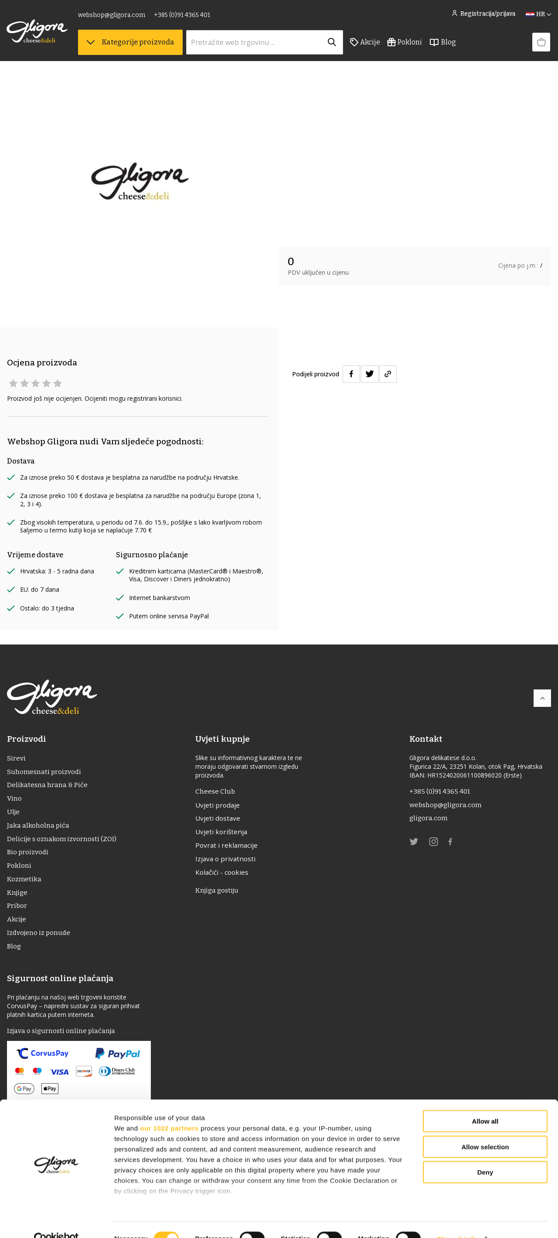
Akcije (365, 44)
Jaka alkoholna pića (38, 828)
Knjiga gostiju (220, 894)
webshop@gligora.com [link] (112, 16)
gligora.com (428, 819)
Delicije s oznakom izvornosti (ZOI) (63, 842)
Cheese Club (217, 792)
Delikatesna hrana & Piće (47, 786)
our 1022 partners (169, 1110)
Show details (457, 1220)
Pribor (17, 912)
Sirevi (16, 758)
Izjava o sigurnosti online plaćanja (63, 1039)
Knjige (18, 898)
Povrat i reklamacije (229, 848)
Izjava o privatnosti (228, 861)
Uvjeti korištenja (223, 834)
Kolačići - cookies (224, 875)
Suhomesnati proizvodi (45, 772)
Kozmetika (24, 884)
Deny (485, 1154)
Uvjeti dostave (220, 820)
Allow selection (485, 1128)
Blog (442, 44)
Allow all (485, 1103)
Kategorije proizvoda (131, 44)
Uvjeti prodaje (219, 806)
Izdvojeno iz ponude (39, 940)
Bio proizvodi (28, 856)
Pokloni (405, 44)
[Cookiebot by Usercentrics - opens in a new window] (56, 1221)
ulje (13, 814)
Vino (14, 800)
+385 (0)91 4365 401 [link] (182, 16)
